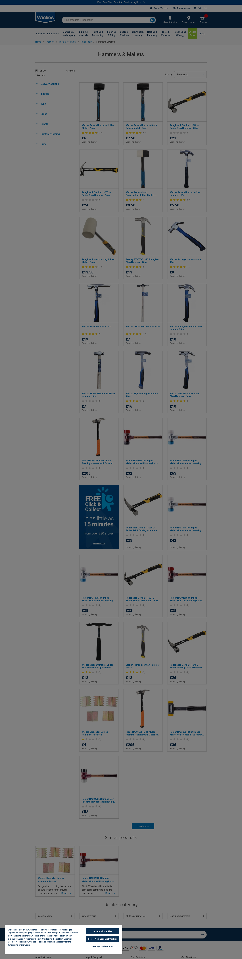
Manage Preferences (102, 946)
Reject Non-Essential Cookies (102, 939)
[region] (63, 939)
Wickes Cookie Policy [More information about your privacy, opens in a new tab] (43, 945)
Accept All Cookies (102, 931)
